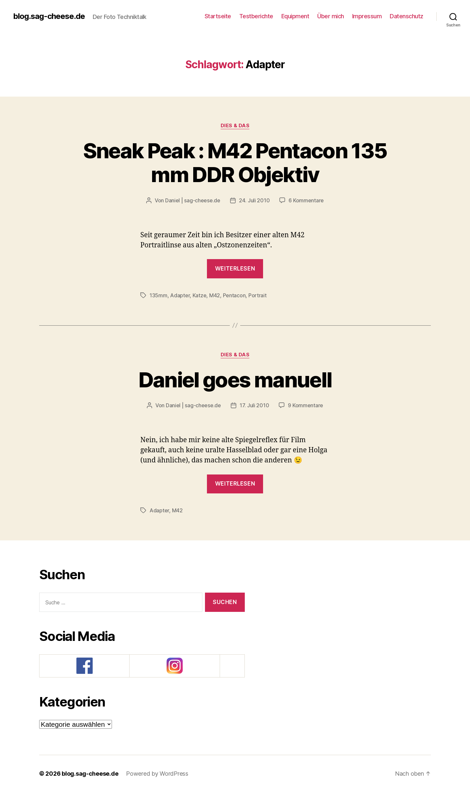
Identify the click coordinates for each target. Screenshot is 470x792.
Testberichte (256, 16)
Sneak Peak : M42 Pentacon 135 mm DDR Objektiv (235, 162)
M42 (214, 295)
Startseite (218, 16)
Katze (200, 295)
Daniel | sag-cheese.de (192, 200)
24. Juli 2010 (254, 200)
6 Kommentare (306, 200)
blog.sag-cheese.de (49, 16)
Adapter (180, 295)
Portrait (257, 295)
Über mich (330, 16)
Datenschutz (406, 16)
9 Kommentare (305, 405)
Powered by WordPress (157, 773)
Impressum (367, 16)
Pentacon (234, 295)
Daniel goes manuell (235, 379)
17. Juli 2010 (254, 405)
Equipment (295, 16)
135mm (158, 295)
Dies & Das (235, 126)
